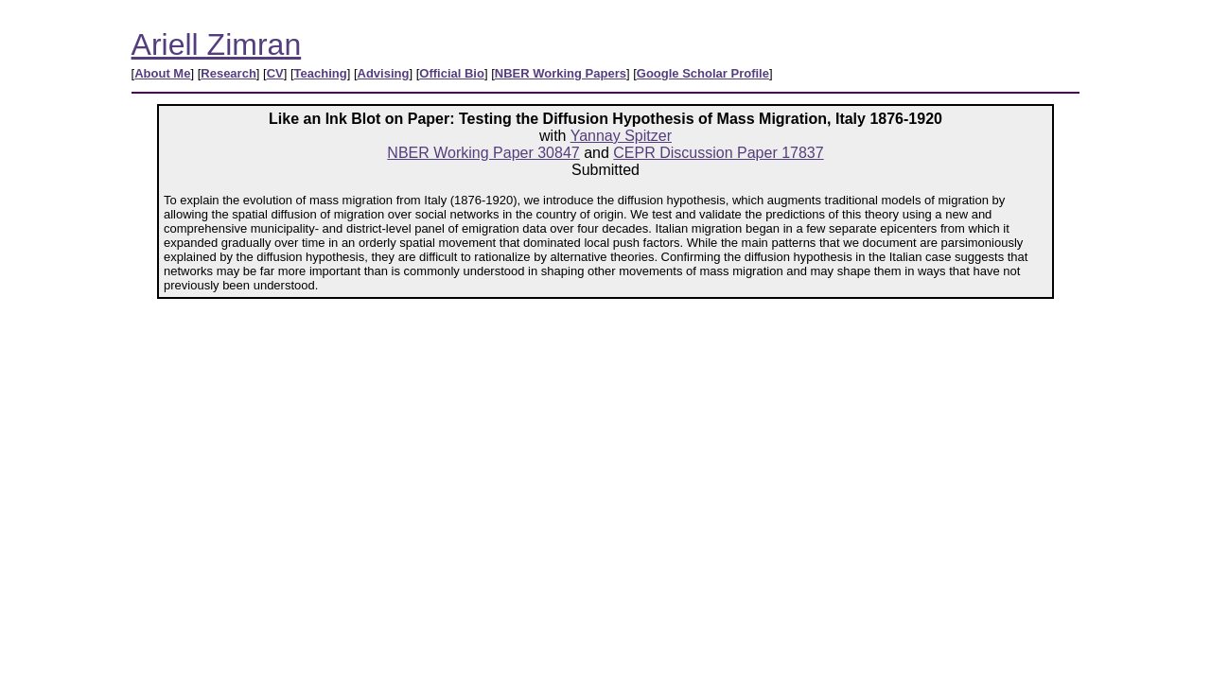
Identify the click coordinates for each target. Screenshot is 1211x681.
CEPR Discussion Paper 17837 (718, 153)
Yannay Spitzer (621, 136)
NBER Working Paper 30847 (483, 153)
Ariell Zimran (217, 44)
